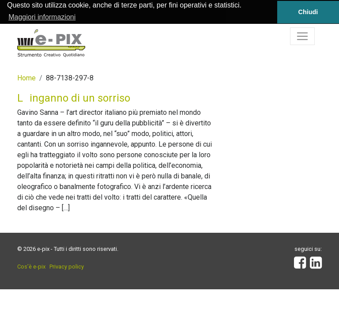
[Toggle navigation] (302, 36)
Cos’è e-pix (31, 266)
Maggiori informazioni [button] (41, 17)
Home (26, 77)
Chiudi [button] (308, 11)
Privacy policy (66, 266)
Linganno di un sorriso (73, 97)
